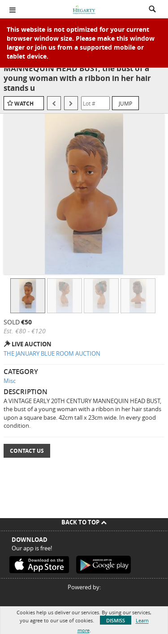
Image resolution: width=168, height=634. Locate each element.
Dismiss (115, 620)
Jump (125, 103)
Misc (10, 381)
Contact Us (27, 451)
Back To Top (84, 522)
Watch (24, 103)
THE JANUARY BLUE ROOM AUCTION (52, 353)
